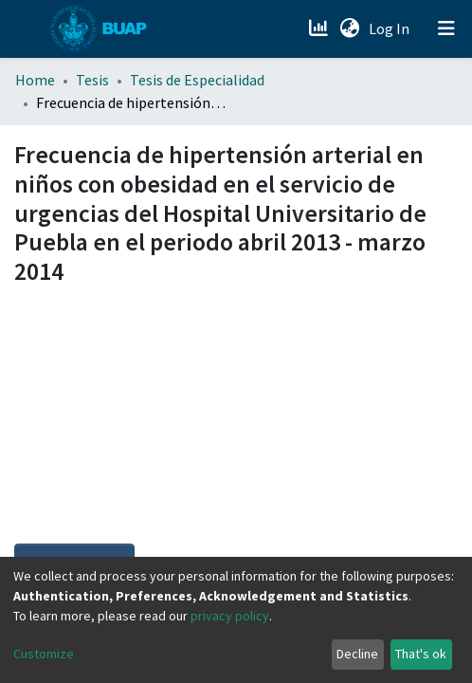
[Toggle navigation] (446, 28)
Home (35, 79)
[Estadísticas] (320, 28)
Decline (357, 653)
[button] (349, 28)
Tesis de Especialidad (197, 79)
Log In (391, 28)
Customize (43, 653)
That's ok (420, 653)
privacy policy (230, 615)
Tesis (92, 79)
